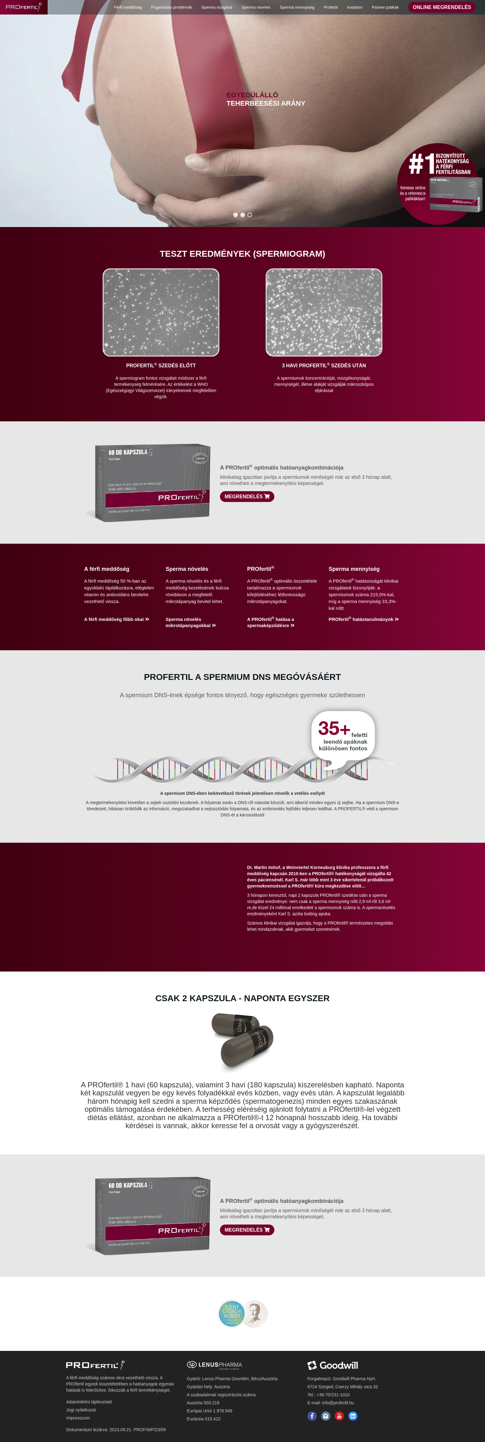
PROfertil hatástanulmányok (364, 619)
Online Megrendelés (442, 7)
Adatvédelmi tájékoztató (89, 1401)
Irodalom (355, 7)
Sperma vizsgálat (216, 7)
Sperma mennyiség (297, 7)
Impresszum (78, 1417)
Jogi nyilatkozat (81, 1409)
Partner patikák (385, 7)
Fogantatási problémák (171, 7)
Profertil (331, 7)
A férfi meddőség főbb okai (116, 619)
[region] (242, 113)
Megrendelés (247, 496)
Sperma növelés (256, 7)
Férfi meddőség (128, 7)
